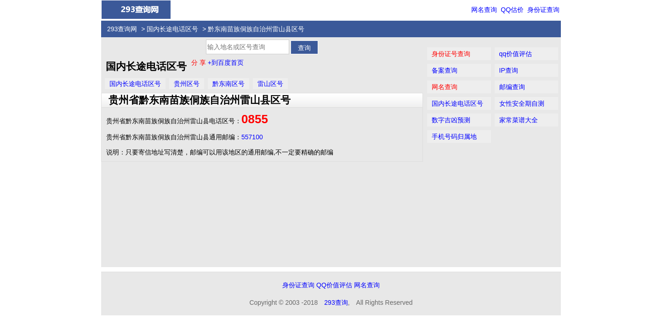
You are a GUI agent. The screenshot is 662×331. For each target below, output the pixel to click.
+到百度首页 (226, 62)
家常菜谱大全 (518, 120)
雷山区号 (270, 83)
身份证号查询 (451, 53)
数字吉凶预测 (451, 120)
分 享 (199, 62)
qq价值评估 (515, 53)
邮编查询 (512, 87)
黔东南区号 (228, 83)
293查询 (336, 302)
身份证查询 (543, 9)
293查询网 (122, 29)
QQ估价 (512, 9)
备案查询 (444, 70)
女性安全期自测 (521, 103)
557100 (252, 137)
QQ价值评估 (334, 285)
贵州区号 (187, 83)
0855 (254, 119)
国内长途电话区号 (172, 29)
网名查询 (484, 9)
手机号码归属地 (454, 136)
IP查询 (508, 70)
